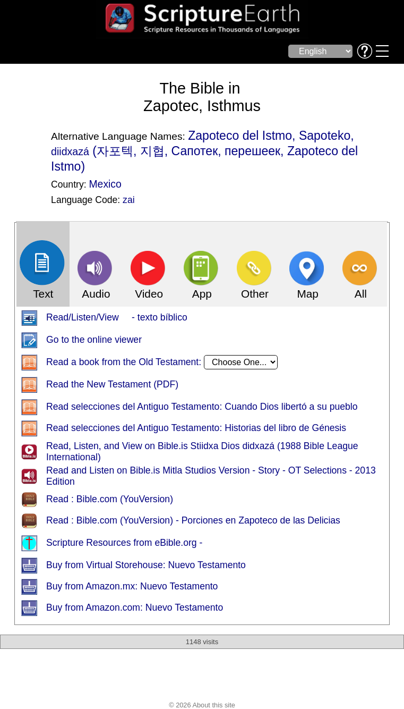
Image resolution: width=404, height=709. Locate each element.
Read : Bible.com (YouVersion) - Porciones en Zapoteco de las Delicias (193, 521)
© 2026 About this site (202, 705)
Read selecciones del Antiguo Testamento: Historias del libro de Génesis (196, 428)
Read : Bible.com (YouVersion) (109, 499)
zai (129, 200)
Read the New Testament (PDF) (112, 384)
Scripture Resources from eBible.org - (124, 543)
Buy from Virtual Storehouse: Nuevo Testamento (146, 565)
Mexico (105, 184)
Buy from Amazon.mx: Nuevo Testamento (132, 586)
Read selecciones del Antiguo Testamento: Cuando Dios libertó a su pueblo (202, 407)
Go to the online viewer (94, 340)
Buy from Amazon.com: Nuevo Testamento (134, 608)
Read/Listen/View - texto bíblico (116, 318)
